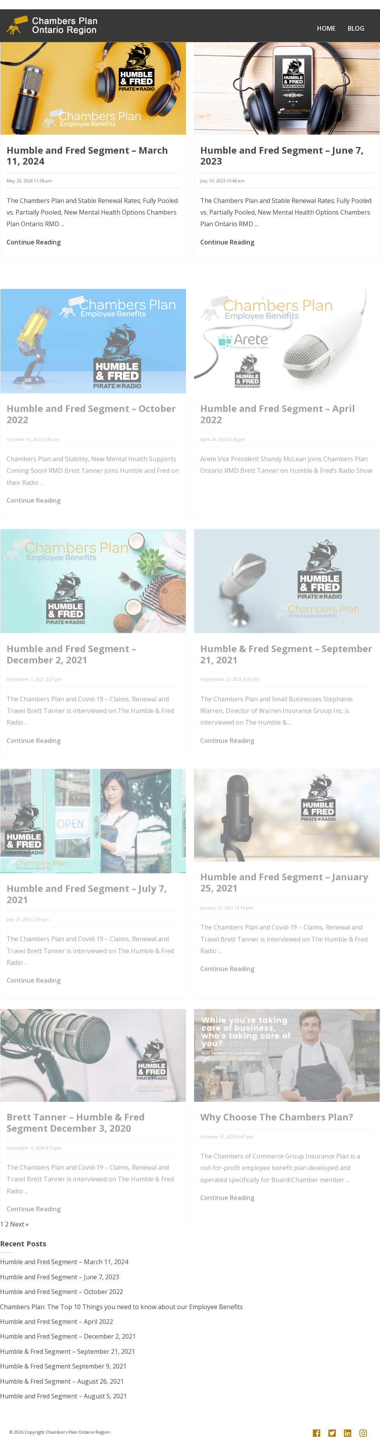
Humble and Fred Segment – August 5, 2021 (63, 1396)
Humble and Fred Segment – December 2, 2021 (68, 1336)
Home (326, 28)
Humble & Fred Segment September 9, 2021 (63, 1366)
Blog (356, 28)
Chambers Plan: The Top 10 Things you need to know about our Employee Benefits (121, 1307)
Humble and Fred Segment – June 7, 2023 (282, 156)
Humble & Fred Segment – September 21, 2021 (67, 1351)
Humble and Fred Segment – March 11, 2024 (87, 156)
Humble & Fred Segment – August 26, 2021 (62, 1381)
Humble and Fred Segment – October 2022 (61, 1291)
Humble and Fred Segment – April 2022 (56, 1321)
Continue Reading (34, 242)
